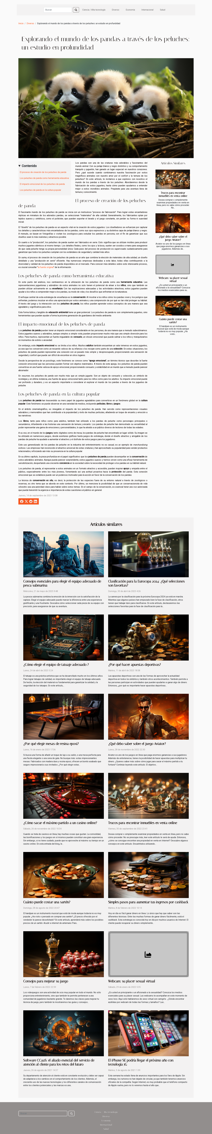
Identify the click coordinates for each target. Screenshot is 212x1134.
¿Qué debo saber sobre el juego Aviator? (173, 238)
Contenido (29, 166)
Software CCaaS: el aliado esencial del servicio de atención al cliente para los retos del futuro (58, 1062)
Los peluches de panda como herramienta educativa (44, 178)
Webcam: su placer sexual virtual (173, 279)
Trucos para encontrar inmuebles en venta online (173, 194)
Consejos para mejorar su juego (45, 981)
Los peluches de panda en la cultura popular (40, 190)
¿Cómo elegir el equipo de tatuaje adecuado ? (56, 665)
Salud (162, 10)
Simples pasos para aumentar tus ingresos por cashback (148, 902)
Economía (130, 10)
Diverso (115, 10)
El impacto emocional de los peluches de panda (42, 184)
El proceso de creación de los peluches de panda (43, 172)
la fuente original (46, 267)
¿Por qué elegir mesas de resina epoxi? (51, 744)
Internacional (147, 10)
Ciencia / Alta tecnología (93, 10)
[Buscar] (58, 10)
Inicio (21, 23)
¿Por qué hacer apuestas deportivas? (134, 665)
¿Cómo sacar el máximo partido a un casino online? (60, 823)
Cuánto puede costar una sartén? (173, 321)
